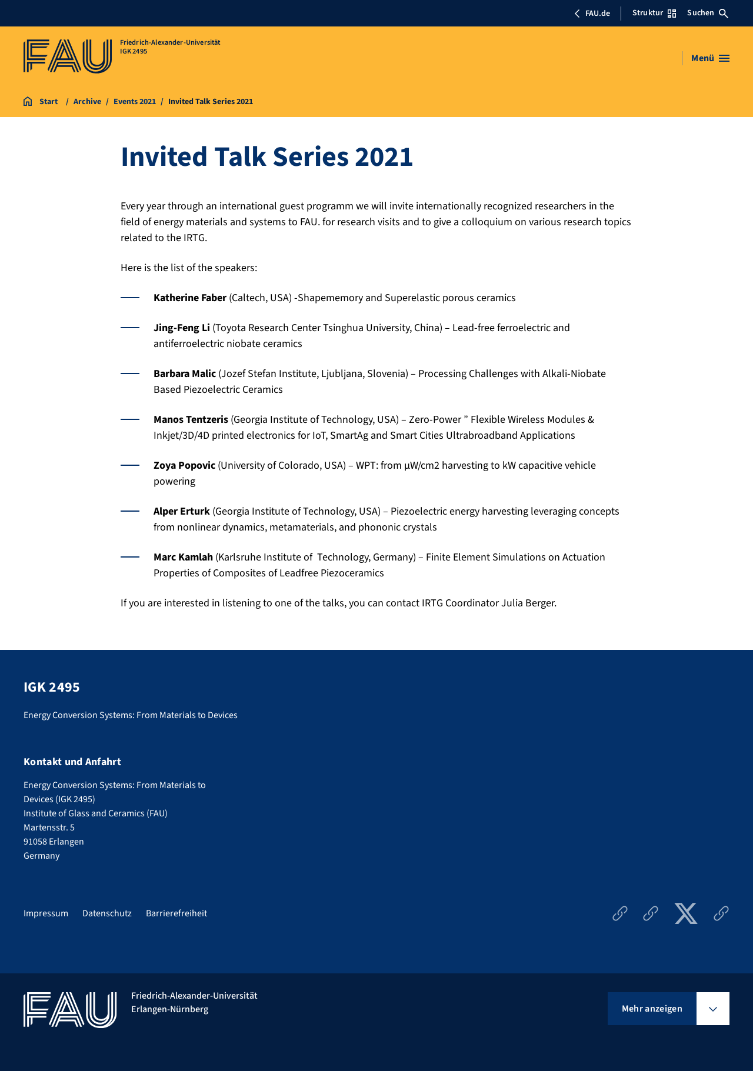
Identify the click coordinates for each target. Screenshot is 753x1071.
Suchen (707, 13)
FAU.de (592, 13)
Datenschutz (107, 913)
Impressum (46, 913)
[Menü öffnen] (710, 58)
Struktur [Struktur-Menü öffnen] (654, 13)
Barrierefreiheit (176, 913)
